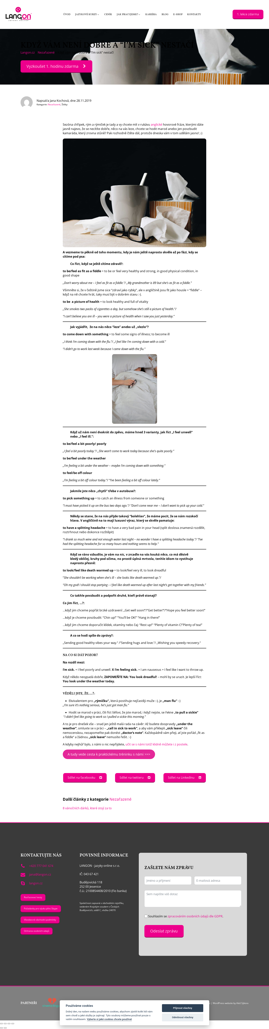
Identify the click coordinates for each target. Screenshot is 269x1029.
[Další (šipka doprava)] (5, 1027)
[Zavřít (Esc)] (12, 1023)
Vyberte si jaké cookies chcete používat (109, 1019)
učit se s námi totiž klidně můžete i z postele (156, 744)
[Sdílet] (8, 1023)
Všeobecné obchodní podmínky (40, 919)
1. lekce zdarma (248, 14)
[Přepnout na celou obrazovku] (5, 1023)
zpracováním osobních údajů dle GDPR (195, 916)
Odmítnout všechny (182, 1017)
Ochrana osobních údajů (36, 930)
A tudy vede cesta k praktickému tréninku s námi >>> (109, 754)
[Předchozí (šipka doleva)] (1, 1027)
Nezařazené (46, 52)
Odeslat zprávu (164, 931)
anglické (156, 124)
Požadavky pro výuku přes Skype (41, 908)
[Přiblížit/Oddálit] (1, 1023)
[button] (87, 14)
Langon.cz (28, 52)
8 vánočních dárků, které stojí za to (87, 808)
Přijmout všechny (182, 1008)
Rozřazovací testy (33, 897)
